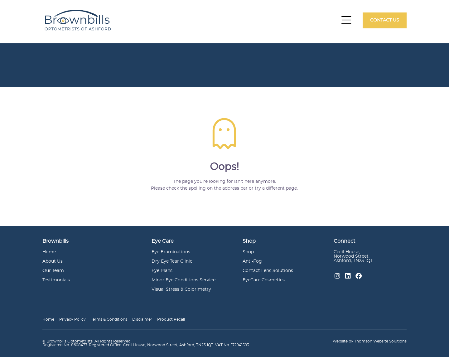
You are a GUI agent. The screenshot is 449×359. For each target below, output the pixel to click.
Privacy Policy (72, 321)
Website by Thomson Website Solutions (370, 343)
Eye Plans (162, 273)
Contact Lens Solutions (268, 273)
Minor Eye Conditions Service (183, 282)
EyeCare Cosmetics (264, 282)
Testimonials (56, 282)
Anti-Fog (252, 263)
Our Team (53, 273)
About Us (52, 263)
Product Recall (171, 321)
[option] (224, 67)
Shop (248, 254)
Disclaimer (142, 321)
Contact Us (384, 21)
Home (49, 254)
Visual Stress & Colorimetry (181, 291)
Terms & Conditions (109, 321)
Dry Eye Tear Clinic (172, 263)
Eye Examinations (171, 254)
